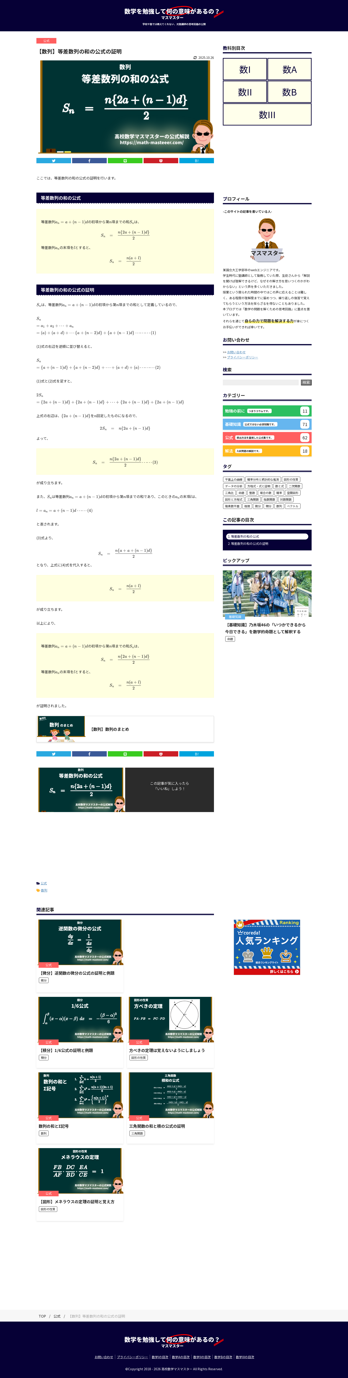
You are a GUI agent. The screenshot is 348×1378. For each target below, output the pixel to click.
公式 (44, 883)
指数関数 (269, 499)
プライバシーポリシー (242, 357)
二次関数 (294, 486)
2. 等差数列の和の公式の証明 (248, 543)
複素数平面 (232, 506)
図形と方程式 (233, 499)
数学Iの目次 (160, 1357)
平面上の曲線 (233, 479)
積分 (268, 506)
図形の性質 (291, 479)
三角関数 (253, 499)
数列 (44, 890)
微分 (258, 506)
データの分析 (233, 486)
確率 (279, 493)
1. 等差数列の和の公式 (243, 536)
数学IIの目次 (202, 1357)
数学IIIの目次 (245, 1357)
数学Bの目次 (223, 1357)
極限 (247, 506)
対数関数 (286, 499)
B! (197, 160)
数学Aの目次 (181, 1357)
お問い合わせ (236, 352)
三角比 (229, 493)
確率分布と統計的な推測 (263, 479)
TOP (42, 1316)
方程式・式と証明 (258, 486)
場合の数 (265, 493)
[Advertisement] (125, 845)
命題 (241, 493)
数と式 (279, 486)
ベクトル (293, 506)
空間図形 (293, 493)
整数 (252, 493)
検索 (306, 382)
